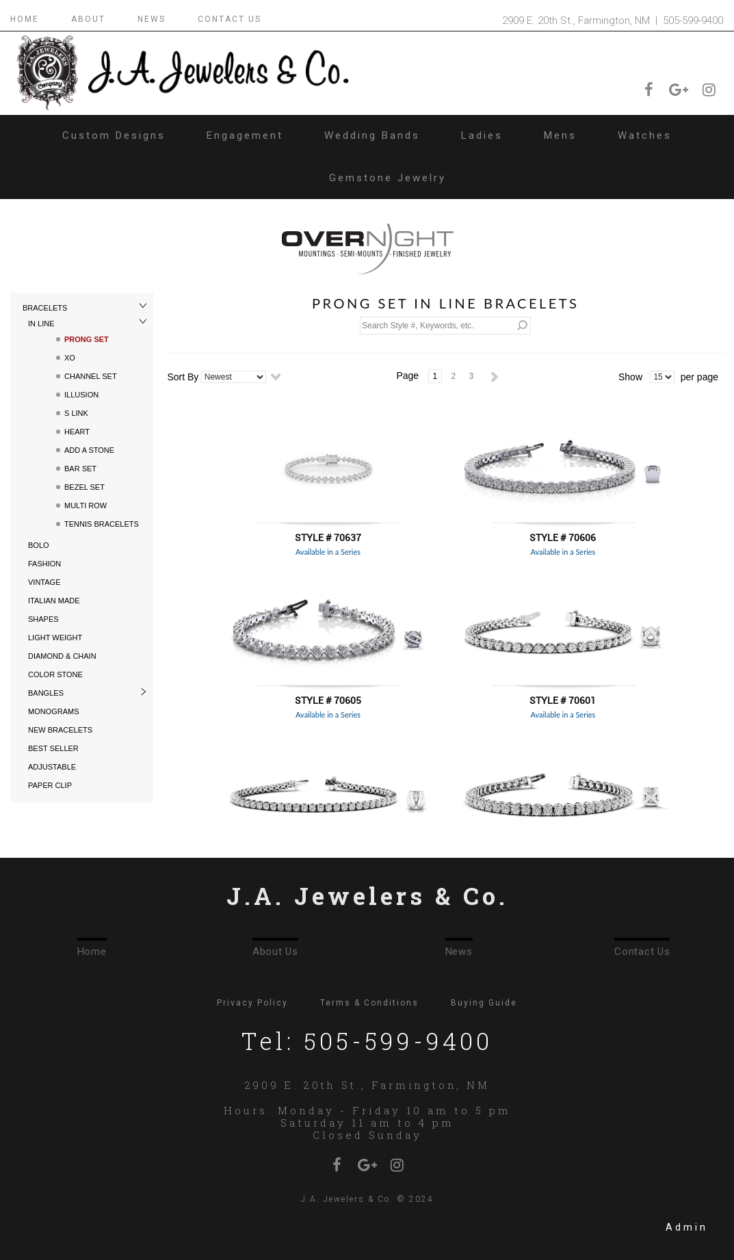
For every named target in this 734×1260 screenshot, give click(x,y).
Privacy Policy (252, 1003)
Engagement (245, 135)
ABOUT (88, 19)
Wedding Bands (372, 135)
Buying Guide (484, 1003)
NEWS (151, 19)
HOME (24, 19)
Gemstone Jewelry (387, 178)
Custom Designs (114, 135)
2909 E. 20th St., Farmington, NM (367, 1085)
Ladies (482, 135)
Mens (560, 135)
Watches (645, 135)
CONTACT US (229, 19)
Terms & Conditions (369, 1003)
